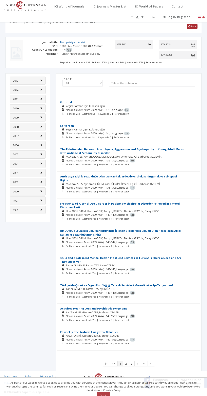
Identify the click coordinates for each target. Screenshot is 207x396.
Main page (10, 376)
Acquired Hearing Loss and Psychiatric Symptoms (93, 308)
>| (151, 363)
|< (106, 363)
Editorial (66, 102)
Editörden (67, 126)
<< (113, 363)
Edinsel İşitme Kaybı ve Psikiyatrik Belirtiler (89, 332)
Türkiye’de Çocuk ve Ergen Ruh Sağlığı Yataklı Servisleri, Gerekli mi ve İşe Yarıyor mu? (116, 285)
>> (144, 363)
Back (192, 26)
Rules (28, 376)
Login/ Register (176, 17)
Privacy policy (48, 376)
